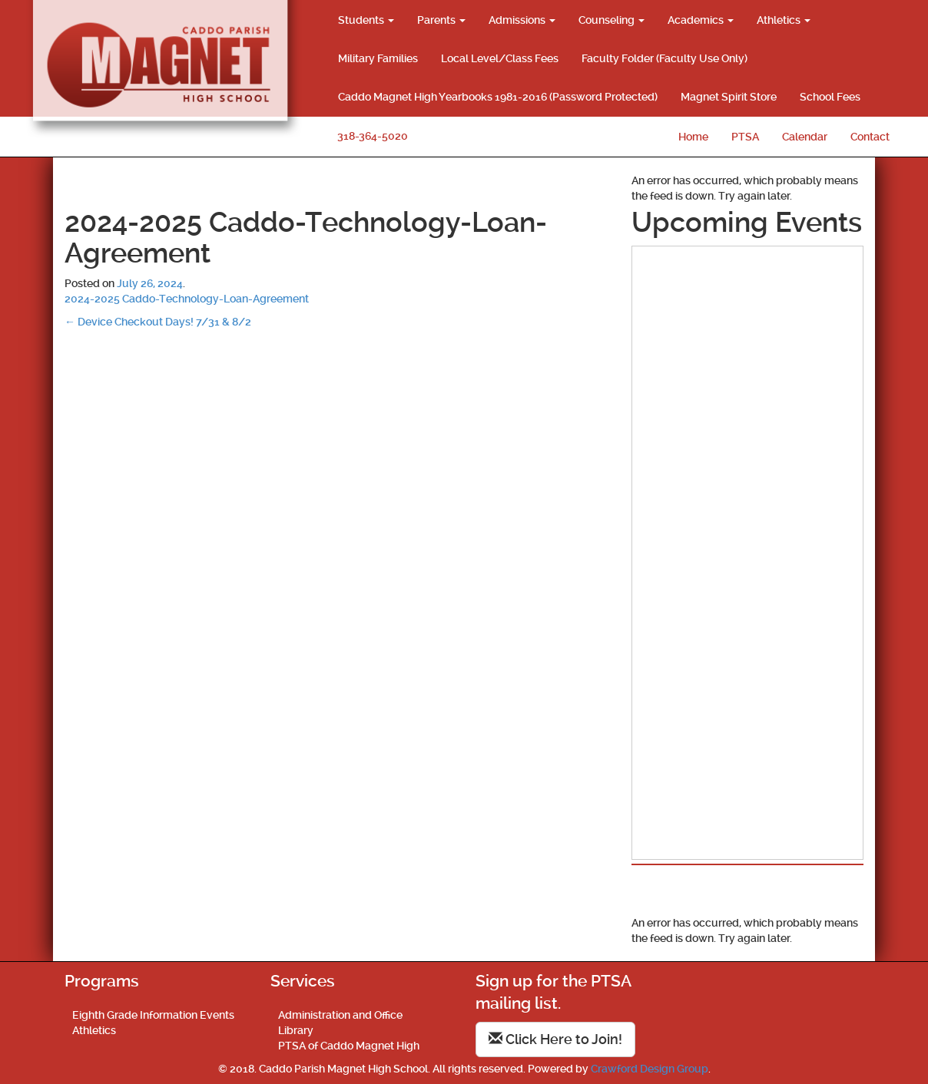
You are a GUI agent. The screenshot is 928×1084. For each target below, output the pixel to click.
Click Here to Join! (555, 1039)
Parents (441, 20)
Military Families (378, 58)
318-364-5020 (372, 136)
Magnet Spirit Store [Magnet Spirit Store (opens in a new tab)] (729, 97)
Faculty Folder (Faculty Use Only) (664, 58)
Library (295, 1030)
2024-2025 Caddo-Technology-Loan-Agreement (187, 298)
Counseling (611, 20)
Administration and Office (340, 1015)
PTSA (745, 137)
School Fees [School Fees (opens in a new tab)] (830, 97)
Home (693, 137)
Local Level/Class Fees (499, 58)
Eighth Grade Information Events (153, 1015)
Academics (701, 20)
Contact (870, 137)
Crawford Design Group (649, 1069)
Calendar (804, 137)
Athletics (783, 20)
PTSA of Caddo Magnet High (348, 1045)
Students (366, 20)
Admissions (522, 20)
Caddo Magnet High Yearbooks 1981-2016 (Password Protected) (498, 97)
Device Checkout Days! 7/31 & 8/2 (158, 322)
